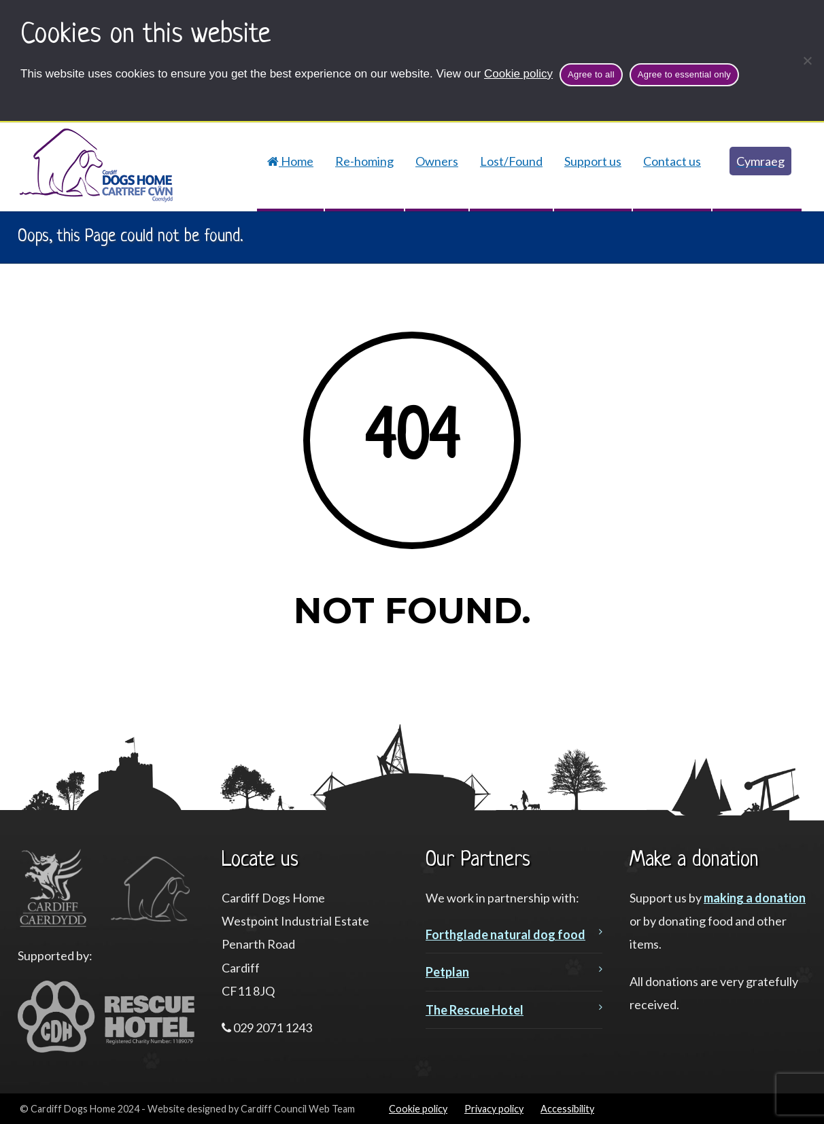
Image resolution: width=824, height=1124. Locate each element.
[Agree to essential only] (807, 60)
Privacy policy (493, 1108)
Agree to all (591, 74)
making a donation (755, 897)
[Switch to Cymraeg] (757, 161)
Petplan (447, 971)
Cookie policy (518, 73)
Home (290, 161)
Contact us (672, 161)
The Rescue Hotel (474, 1009)
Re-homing (364, 161)
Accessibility (567, 1108)
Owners (436, 161)
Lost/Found (511, 161)
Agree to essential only (684, 74)
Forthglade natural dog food (505, 934)
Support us (592, 161)
